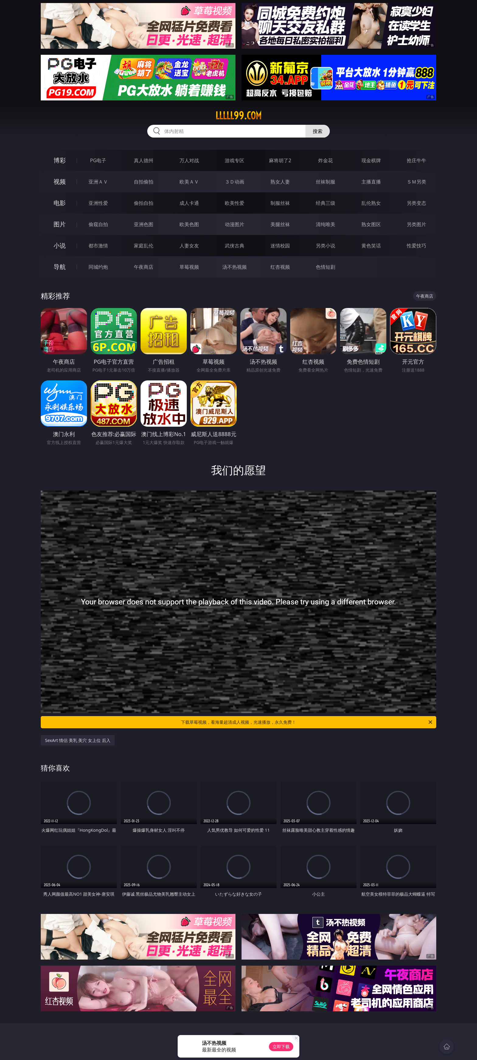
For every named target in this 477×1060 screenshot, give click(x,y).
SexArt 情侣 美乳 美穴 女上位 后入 (77, 740)
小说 (60, 245)
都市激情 (98, 245)
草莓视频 (189, 267)
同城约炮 (98, 267)
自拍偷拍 (143, 181)
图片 (60, 224)
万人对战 (189, 160)
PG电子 (98, 160)
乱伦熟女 (371, 203)
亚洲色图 (143, 224)
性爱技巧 (416, 245)
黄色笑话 (371, 245)
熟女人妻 (280, 181)
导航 (60, 267)
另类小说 (325, 245)
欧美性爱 (234, 203)
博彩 (60, 160)
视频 (60, 181)
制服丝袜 (280, 203)
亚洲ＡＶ (98, 181)
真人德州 (143, 160)
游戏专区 (234, 160)
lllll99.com (238, 116)
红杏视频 (280, 267)
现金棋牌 (371, 160)
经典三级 (325, 203)
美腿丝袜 (280, 224)
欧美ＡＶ (189, 181)
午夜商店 (143, 267)
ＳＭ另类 (416, 181)
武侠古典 (234, 245)
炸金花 (325, 160)
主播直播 (371, 181)
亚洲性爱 (98, 203)
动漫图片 (234, 224)
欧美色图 (189, 224)
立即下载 (281, 1046)
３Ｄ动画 (234, 181)
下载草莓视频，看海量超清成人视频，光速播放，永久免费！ (307, 722)
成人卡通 (189, 203)
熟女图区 (371, 224)
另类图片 (416, 224)
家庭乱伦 (143, 245)
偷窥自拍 (98, 224)
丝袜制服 (325, 181)
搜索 (317, 131)
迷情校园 (280, 245)
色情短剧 (325, 267)
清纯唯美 (325, 224)
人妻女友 (189, 245)
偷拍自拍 (143, 203)
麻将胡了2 (280, 160)
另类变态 (416, 203)
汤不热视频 (234, 267)
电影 (60, 203)
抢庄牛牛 (416, 160)
